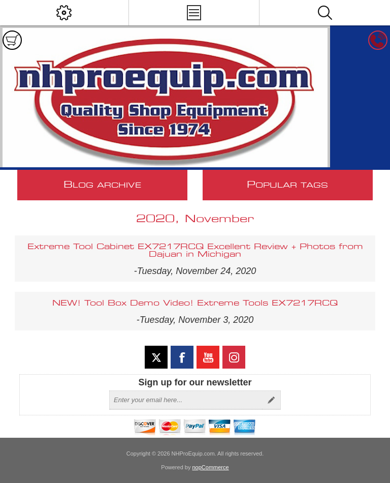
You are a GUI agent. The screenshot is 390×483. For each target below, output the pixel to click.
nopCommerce (210, 467)
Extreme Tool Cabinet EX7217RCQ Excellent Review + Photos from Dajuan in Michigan (195, 250)
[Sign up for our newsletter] (186, 400)
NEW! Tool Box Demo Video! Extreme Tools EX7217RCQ (195, 303)
